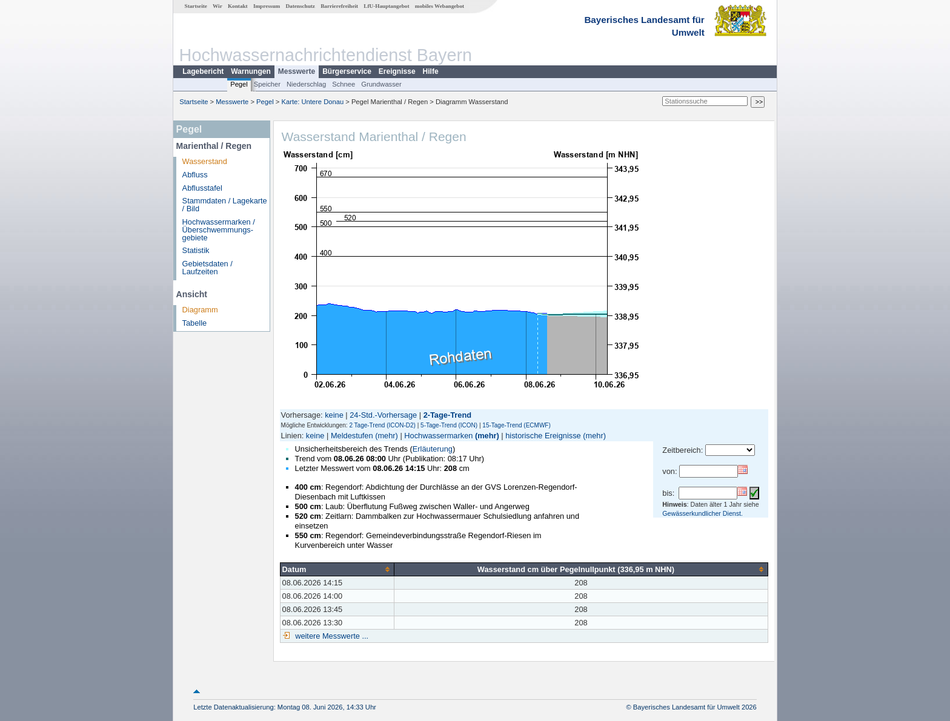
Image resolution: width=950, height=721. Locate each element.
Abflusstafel (202, 188)
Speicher (267, 84)
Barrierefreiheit (339, 6)
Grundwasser (381, 84)
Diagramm (200, 309)
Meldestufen (352, 435)
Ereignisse (397, 71)
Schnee (343, 84)
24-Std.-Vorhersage (383, 415)
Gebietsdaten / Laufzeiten (207, 267)
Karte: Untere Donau (313, 101)
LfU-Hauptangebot (386, 6)
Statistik (196, 250)
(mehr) (386, 435)
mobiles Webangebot (439, 6)
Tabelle (194, 323)
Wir (217, 6)
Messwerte (296, 71)
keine (334, 415)
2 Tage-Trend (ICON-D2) (382, 425)
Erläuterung (433, 448)
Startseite (196, 6)
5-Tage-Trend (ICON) (448, 425)
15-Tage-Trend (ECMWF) (516, 425)
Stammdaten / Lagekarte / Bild (224, 204)
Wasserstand (204, 161)
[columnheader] (337, 569)
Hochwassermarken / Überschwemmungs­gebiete (218, 229)
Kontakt (238, 6)
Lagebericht (203, 71)
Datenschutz (300, 6)
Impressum (266, 6)
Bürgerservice (346, 71)
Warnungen (251, 71)
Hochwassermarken (438, 435)
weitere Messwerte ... (330, 635)
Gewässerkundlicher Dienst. (702, 513)
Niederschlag (306, 84)
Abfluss (195, 174)
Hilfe (431, 71)
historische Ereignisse (542, 435)
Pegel (239, 84)
